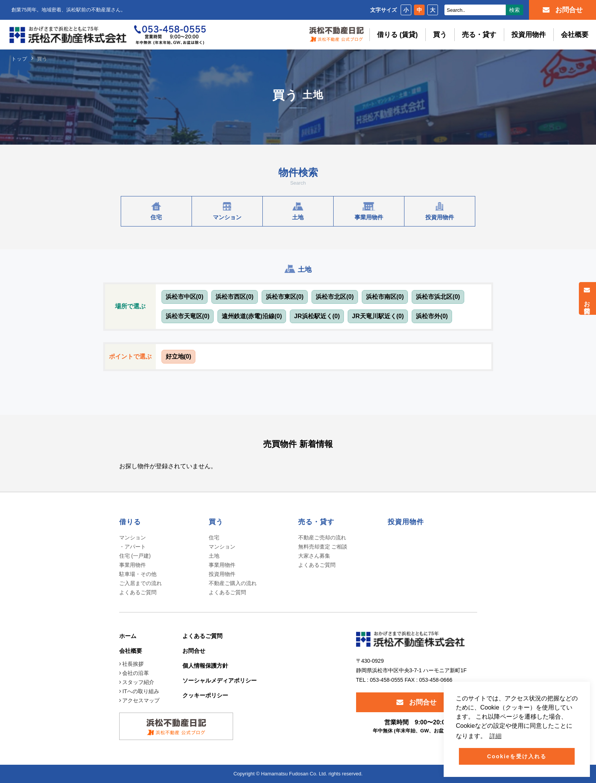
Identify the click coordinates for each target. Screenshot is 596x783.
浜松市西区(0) (235, 296)
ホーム (127, 636)
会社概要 (574, 34)
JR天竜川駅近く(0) (378, 316)
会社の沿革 (134, 673)
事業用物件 (132, 565)
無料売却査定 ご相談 (323, 547)
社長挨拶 (131, 664)
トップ (19, 59)
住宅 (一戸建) (135, 556)
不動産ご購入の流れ (233, 583)
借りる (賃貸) (397, 34)
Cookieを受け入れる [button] (516, 756)
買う (440, 34)
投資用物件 (528, 34)
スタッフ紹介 (137, 682)
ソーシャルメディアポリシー (219, 680)
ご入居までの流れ (140, 583)
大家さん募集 (314, 556)
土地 (214, 556)
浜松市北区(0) (335, 296)
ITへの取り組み (139, 691)
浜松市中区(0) (185, 296)
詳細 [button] (495, 736)
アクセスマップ (139, 700)
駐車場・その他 (138, 574)
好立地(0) (179, 356)
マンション (222, 547)
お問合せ (587, 298)
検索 (514, 10)
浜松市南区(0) (385, 296)
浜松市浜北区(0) (438, 296)
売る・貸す (479, 34)
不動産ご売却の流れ (322, 537)
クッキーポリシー (205, 695)
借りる (130, 522)
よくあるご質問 (138, 592)
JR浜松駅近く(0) (317, 316)
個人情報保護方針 (205, 665)
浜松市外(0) (432, 316)
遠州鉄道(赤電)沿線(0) (252, 316)
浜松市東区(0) (285, 296)
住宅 (214, 537)
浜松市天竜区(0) (188, 316)
